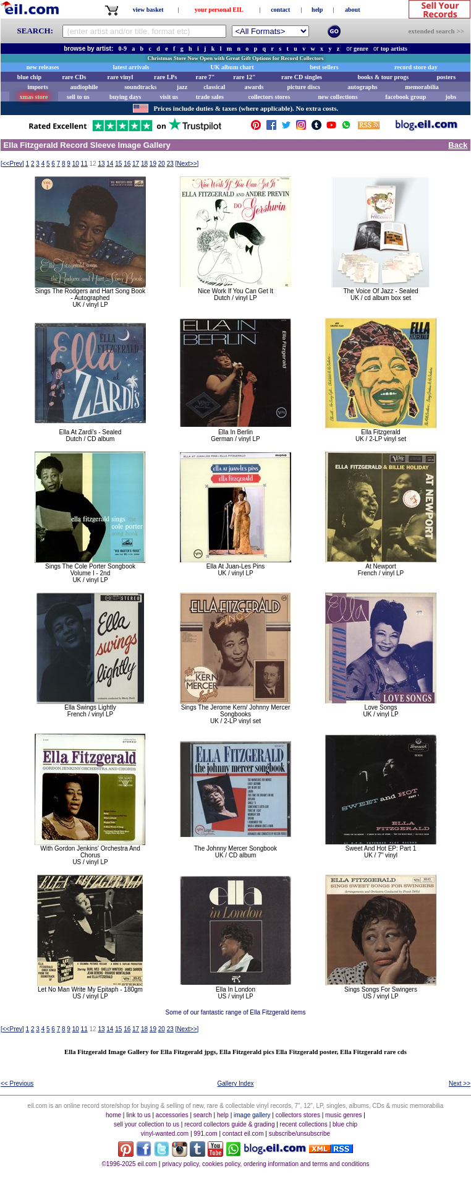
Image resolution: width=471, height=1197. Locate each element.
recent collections (304, 1124)
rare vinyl (121, 77)
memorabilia (421, 87)
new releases (43, 67)
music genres (343, 1115)
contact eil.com (243, 1133)
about (352, 9)
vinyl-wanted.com (165, 1133)
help (317, 9)
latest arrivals (131, 67)
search (202, 1115)
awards (253, 87)
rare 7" (204, 77)
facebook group (405, 96)
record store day (416, 67)
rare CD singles (301, 77)
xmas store (34, 96)
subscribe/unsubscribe (300, 1133)
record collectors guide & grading (229, 1124)
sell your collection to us (146, 1124)
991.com (205, 1133)
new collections (337, 96)
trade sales (210, 96)
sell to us (78, 96)
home (113, 1115)
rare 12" (244, 77)
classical (214, 87)
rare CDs (74, 77)
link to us (138, 1115)
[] (12, 163)
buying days (125, 96)
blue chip (29, 77)
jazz (182, 87)
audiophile (84, 87)
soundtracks (140, 87)
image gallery (252, 1115)
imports (37, 87)
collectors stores (269, 96)
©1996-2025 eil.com (129, 1164)
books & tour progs (383, 77)
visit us (169, 96)
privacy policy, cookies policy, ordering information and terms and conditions (265, 1164)
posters (446, 77)
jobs (450, 96)
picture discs (303, 87)
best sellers (324, 67)
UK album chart (232, 67)
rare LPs (165, 77)
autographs (362, 87)
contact (280, 9)
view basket (148, 9)
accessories (172, 1115)
